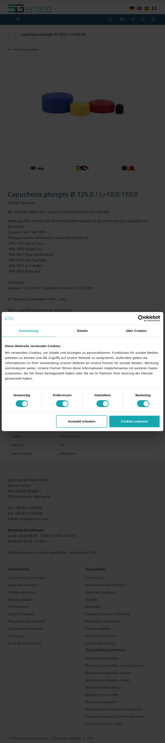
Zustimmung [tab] (28, 331)
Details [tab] (82, 331)
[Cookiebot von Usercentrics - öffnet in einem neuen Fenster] (141, 318)
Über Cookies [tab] (136, 331)
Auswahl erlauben (81, 421)
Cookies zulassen (134, 421)
